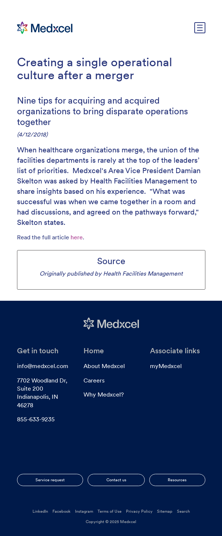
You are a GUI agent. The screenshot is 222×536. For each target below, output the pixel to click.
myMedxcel (166, 366)
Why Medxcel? (103, 394)
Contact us (116, 479)
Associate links (175, 350)
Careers (94, 380)
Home (93, 350)
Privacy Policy (139, 511)
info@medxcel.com (42, 366)
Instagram (84, 511)
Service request (50, 479)
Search (183, 511)
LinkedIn (40, 511)
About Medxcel (104, 366)
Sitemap (165, 511)
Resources (177, 479)
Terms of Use (110, 511)
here (77, 237)
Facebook (61, 511)
